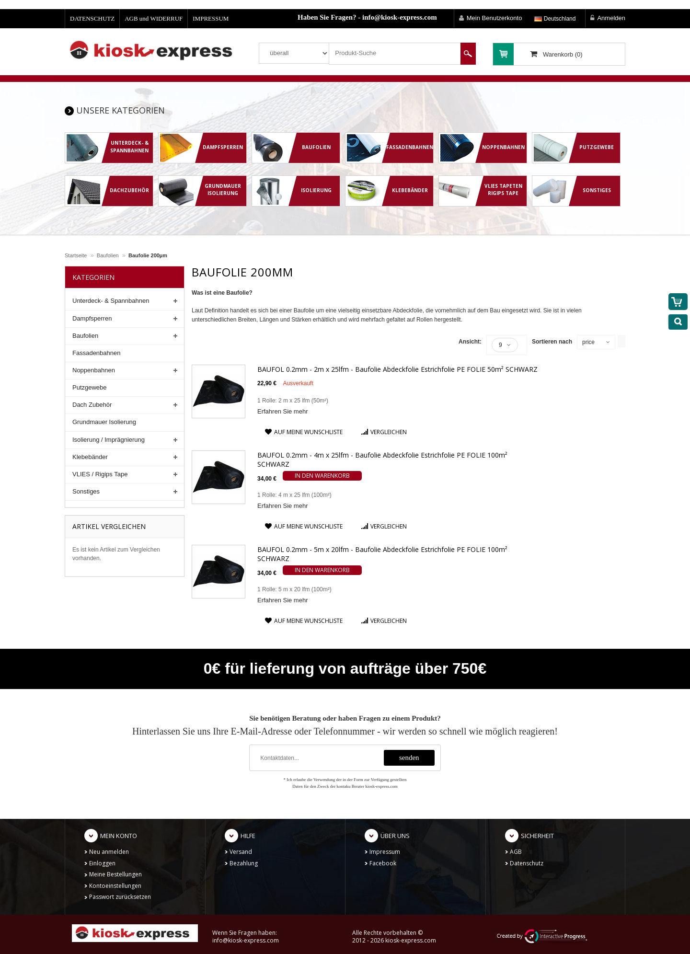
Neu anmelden (109, 852)
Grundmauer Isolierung (104, 421)
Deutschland (554, 18)
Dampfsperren (92, 318)
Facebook (382, 863)
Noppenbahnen (93, 370)
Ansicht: (470, 341)
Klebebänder (90, 456)
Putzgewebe (89, 387)
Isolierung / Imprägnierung (108, 439)
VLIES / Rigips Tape (99, 474)
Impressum (384, 852)
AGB (516, 852)
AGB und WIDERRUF (154, 18)
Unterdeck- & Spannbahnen (110, 300)
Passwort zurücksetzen (120, 897)
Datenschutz (526, 863)
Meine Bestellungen (115, 874)
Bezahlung (244, 863)
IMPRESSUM (211, 18)
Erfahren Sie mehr (282, 411)
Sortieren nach (552, 341)
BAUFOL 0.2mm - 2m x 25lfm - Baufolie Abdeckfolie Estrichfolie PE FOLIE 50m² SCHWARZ (397, 369)
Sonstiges (86, 491)
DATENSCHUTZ (92, 18)
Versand (241, 852)
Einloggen (102, 863)
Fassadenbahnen (96, 352)
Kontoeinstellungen (115, 886)
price (588, 342)
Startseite (76, 255)
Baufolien (108, 255)
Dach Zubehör (92, 404)
